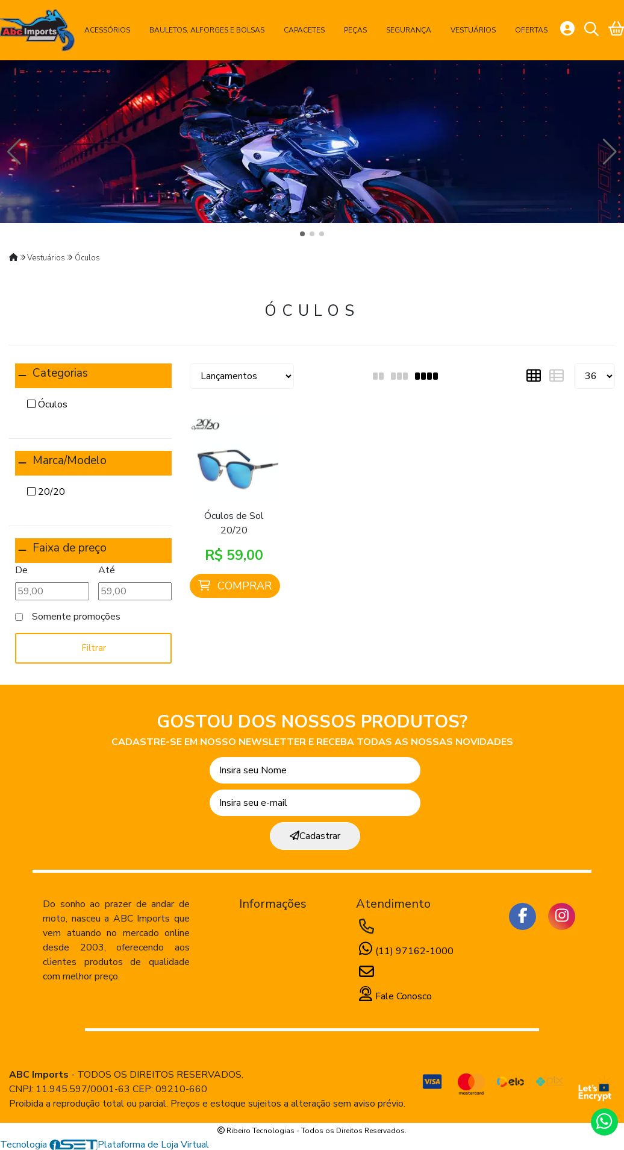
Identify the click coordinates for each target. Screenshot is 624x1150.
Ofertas (531, 30)
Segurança (408, 30)
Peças (355, 30)
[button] (302, 233)
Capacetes (304, 30)
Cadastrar (315, 836)
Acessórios (107, 30)
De (21, 570)
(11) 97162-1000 (405, 951)
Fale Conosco (394, 996)
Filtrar (93, 648)
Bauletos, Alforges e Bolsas (206, 30)
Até (106, 570)
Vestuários (473, 30)
